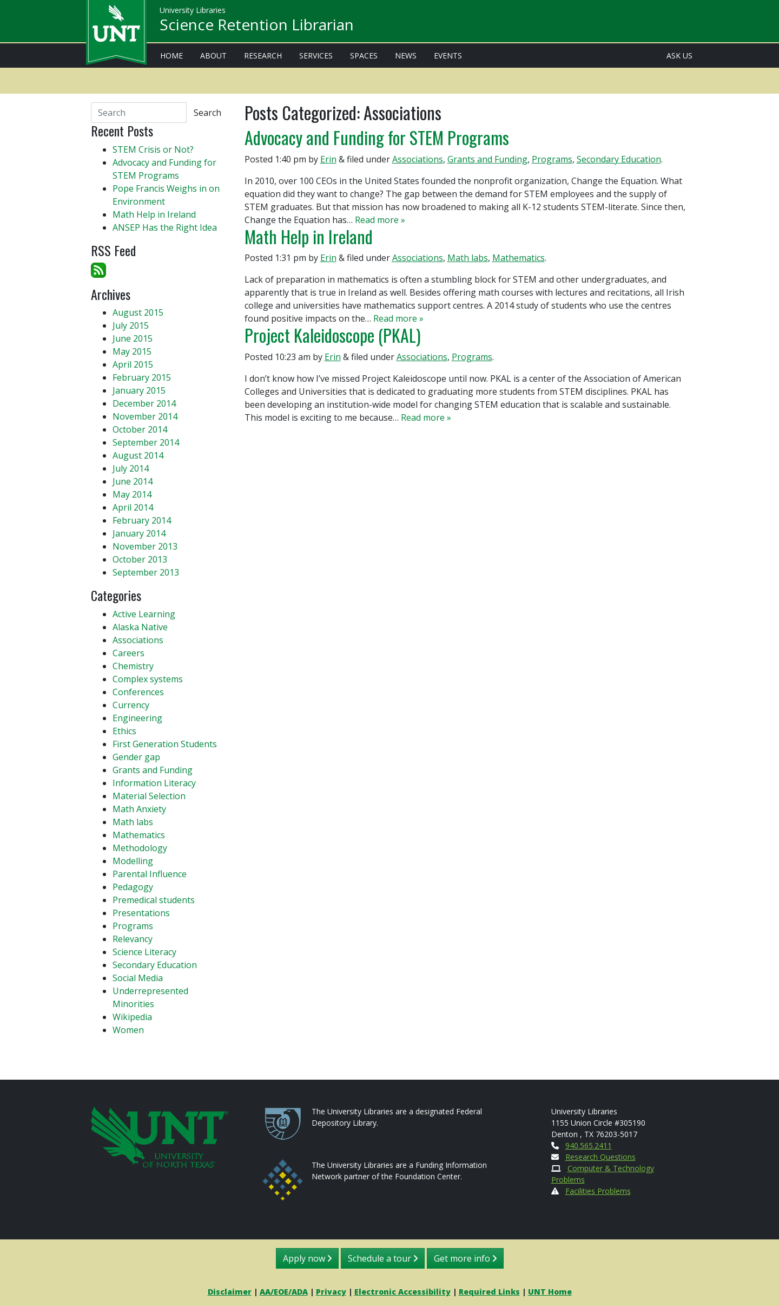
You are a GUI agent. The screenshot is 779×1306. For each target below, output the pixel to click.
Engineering (137, 718)
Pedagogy (133, 887)
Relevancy (133, 939)
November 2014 (145, 416)
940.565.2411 (588, 1145)
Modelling (133, 861)
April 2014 (133, 507)
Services (316, 55)
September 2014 (146, 442)
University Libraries (193, 10)
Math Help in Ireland (309, 236)
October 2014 (140, 429)
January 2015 (139, 390)
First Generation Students (165, 744)
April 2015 (133, 364)
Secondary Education (619, 159)
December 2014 (144, 403)
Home (171, 55)
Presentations (141, 913)
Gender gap (136, 757)
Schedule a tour (383, 1258)
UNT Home (550, 1292)
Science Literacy (144, 952)
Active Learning (144, 614)
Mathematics (518, 258)
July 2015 (131, 325)
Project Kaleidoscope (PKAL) (333, 335)
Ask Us (679, 55)
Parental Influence (150, 874)
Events (448, 55)
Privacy (331, 1292)
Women (128, 1030)
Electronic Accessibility (402, 1292)
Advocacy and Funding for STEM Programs (377, 137)
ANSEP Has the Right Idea (165, 227)
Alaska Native (140, 627)
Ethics (124, 731)
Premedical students (154, 900)
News (406, 55)
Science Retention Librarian (257, 25)
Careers (128, 653)
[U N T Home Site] (159, 1136)
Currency (131, 705)
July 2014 (131, 468)
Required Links (489, 1292)
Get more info (465, 1258)
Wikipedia (132, 1017)
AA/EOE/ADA (284, 1292)
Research (263, 55)
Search (207, 113)
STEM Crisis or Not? (153, 149)
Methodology (140, 848)
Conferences (138, 692)
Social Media (138, 978)
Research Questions (600, 1157)
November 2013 (145, 546)
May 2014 (132, 494)
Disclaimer (230, 1292)
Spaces (364, 55)
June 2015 (133, 338)
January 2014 (139, 533)
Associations (417, 159)
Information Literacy (154, 783)
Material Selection (149, 796)
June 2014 (133, 481)
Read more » (380, 220)
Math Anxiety (139, 809)
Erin (328, 159)
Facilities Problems (598, 1191)
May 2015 (132, 351)
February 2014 (142, 520)
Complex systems (148, 679)
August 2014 (138, 455)
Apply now (307, 1258)
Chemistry (133, 666)
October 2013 (140, 559)
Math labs (467, 258)
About (213, 55)
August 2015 (138, 312)
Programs (552, 159)
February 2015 (142, 377)
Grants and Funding (487, 159)
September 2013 (146, 572)
